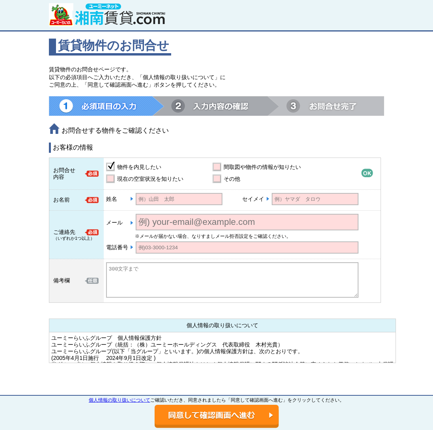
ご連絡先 (64, 232)
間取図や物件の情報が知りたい (262, 167)
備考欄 (61, 280)
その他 (232, 179)
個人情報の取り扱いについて (119, 400)
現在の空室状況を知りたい (150, 179)
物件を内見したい (139, 167)
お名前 (61, 199)
